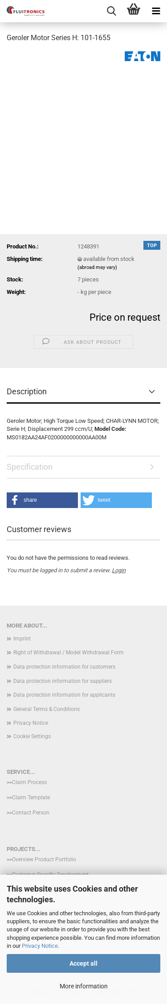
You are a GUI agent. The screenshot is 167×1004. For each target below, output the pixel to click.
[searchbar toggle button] (111, 11)
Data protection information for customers (64, 667)
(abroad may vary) (97, 267)
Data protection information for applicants (64, 695)
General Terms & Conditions (46, 709)
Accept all (83, 963)
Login (119, 570)
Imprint (22, 639)
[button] (42, 500)
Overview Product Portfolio (44, 859)
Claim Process (29, 782)
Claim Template (31, 797)
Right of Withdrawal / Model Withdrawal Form (68, 652)
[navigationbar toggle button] (156, 11)
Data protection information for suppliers (62, 681)
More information (84, 986)
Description (27, 391)
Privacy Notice (40, 945)
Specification (30, 466)
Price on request (125, 317)
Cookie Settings (32, 736)
